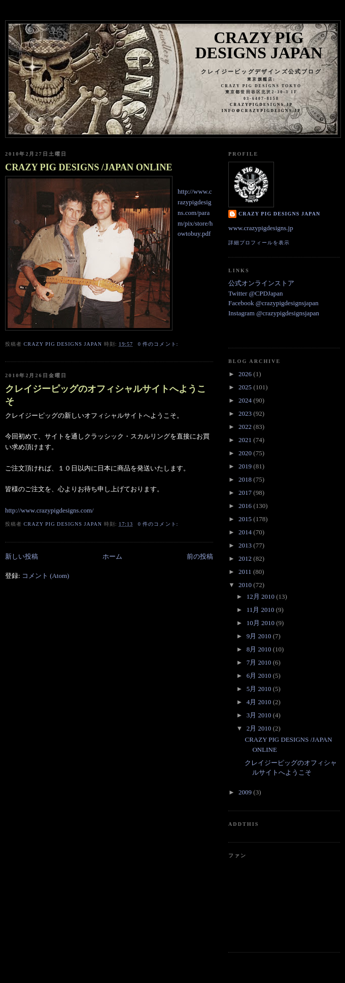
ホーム (112, 556)
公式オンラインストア (261, 283)
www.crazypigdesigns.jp (260, 228)
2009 (245, 792)
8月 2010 (260, 649)
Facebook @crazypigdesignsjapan (273, 303)
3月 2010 (260, 715)
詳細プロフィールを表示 (259, 242)
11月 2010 (261, 609)
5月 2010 (260, 689)
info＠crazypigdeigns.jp (261, 110)
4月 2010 (260, 702)
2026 (245, 374)
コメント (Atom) (46, 575)
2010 (245, 585)
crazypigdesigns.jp (261, 104)
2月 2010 (260, 728)
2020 (245, 453)
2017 (245, 492)
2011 (245, 571)
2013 (245, 545)
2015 (245, 519)
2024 (245, 400)
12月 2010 (262, 596)
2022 (245, 426)
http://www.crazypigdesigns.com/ (49, 510)
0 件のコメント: (159, 344)
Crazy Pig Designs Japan (259, 45)
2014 (245, 532)
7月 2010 (260, 662)
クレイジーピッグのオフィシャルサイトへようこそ (105, 395)
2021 (245, 440)
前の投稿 (200, 556)
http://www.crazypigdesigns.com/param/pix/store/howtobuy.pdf (195, 212)
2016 (245, 505)
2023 (245, 413)
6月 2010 (260, 675)
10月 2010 (262, 623)
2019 (245, 466)
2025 (245, 387)
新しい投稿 (21, 556)
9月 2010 (260, 636)
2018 (245, 479)
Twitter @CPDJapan (255, 293)
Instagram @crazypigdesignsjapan (273, 313)
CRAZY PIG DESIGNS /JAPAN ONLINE (88, 167)
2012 (245, 558)
